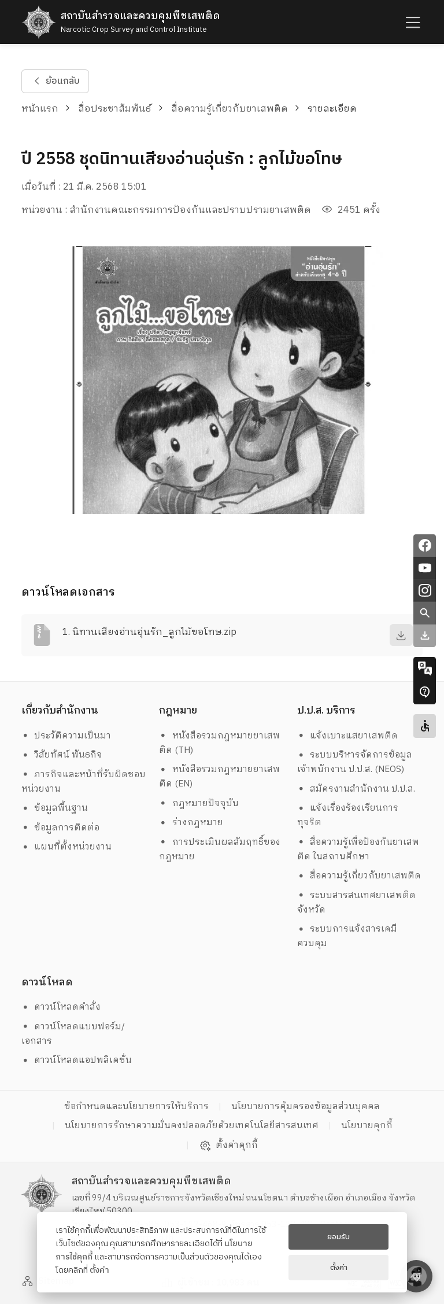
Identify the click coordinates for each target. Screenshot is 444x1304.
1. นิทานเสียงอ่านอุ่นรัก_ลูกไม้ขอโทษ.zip (149, 632)
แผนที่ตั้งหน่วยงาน (66, 847)
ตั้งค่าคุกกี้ (228, 1145)
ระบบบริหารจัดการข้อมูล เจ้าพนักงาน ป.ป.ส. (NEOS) (356, 762)
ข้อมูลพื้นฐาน (54, 808)
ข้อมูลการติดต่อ (60, 828)
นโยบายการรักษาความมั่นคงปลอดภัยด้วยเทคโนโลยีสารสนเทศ (192, 1126)
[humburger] (412, 22)
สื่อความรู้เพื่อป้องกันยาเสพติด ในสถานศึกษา (358, 849)
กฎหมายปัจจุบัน (199, 803)
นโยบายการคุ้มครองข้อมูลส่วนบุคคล (305, 1106)
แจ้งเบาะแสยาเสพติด (347, 736)
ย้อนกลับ (55, 81)
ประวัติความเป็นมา (66, 736)
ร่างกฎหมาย (191, 822)
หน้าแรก (39, 109)
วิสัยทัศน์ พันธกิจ (62, 755)
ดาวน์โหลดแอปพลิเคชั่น (76, 1060)
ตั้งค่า (99, 1270)
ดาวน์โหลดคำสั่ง (61, 1007)
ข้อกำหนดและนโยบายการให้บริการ (136, 1106)
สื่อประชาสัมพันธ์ (114, 109)
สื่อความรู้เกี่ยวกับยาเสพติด (229, 109)
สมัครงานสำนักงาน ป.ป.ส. (356, 789)
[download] (401, 635)
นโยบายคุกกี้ (367, 1126)
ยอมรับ (338, 1237)
